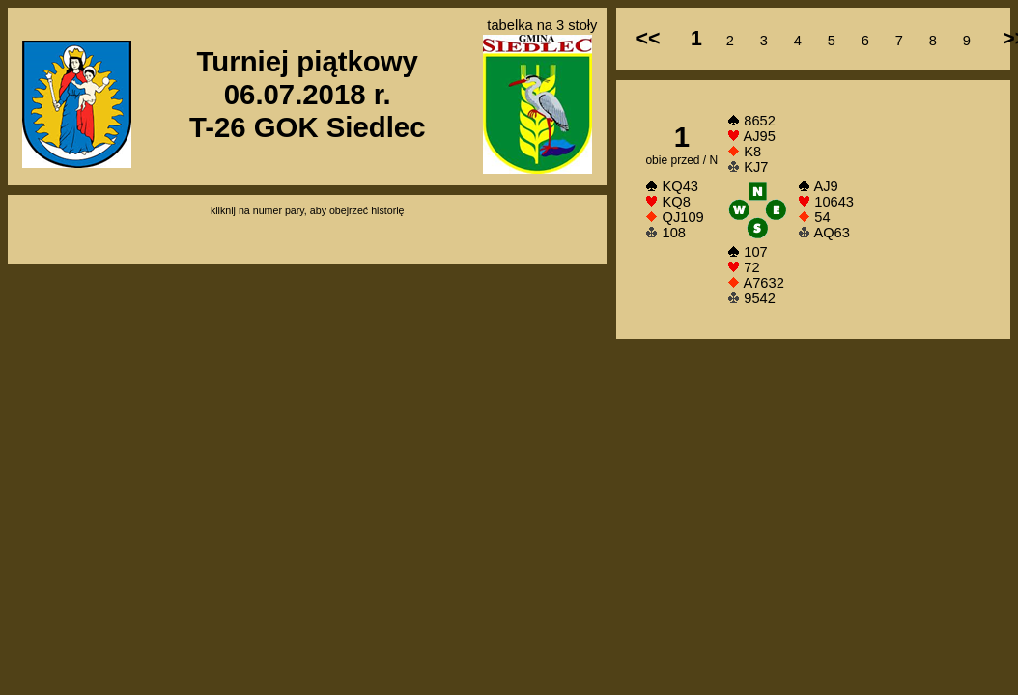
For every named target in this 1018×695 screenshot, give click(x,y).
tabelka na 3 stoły (542, 25)
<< (648, 38)
